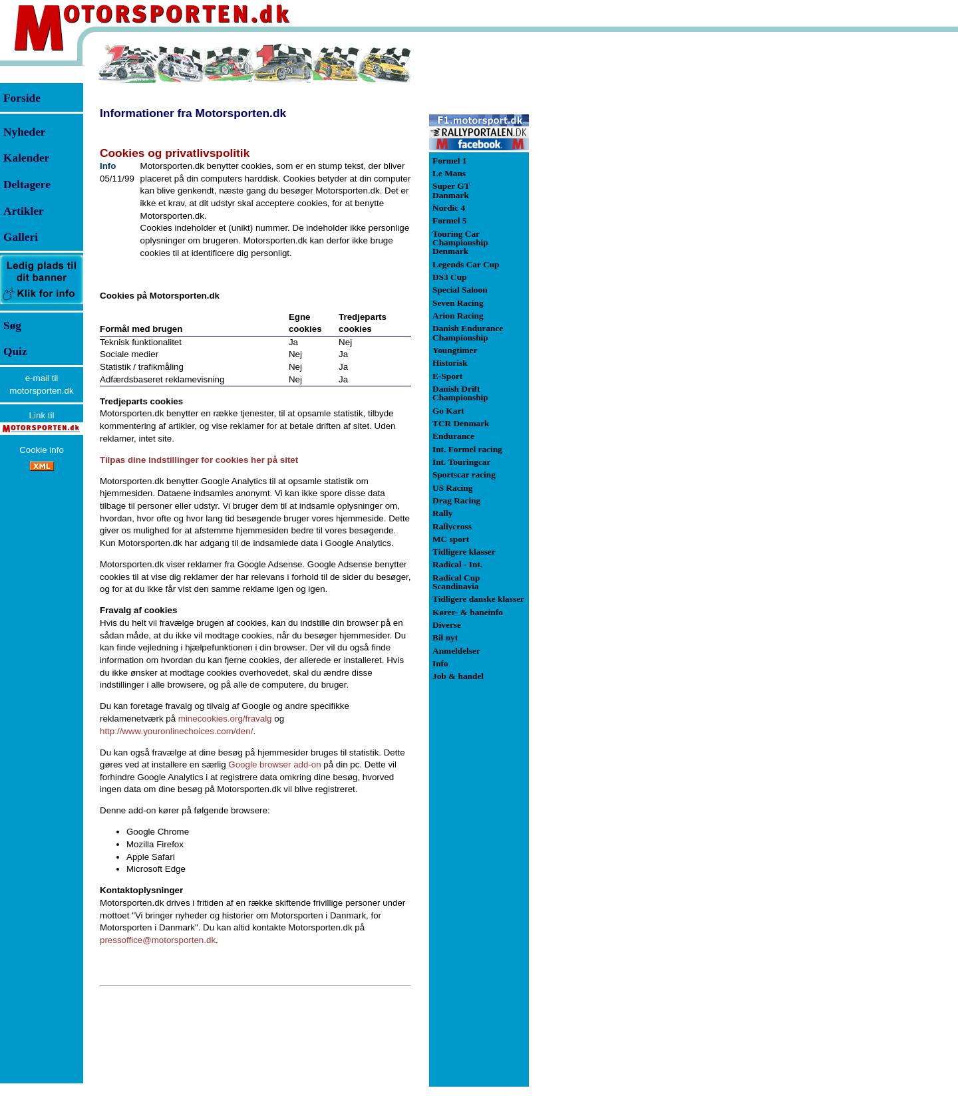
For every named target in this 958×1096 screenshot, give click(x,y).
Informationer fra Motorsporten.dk (193, 113)
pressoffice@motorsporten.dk (158, 940)
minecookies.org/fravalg (225, 719)
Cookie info (41, 450)
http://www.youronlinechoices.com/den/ (176, 731)
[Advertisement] (599, 242)
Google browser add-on (274, 764)
